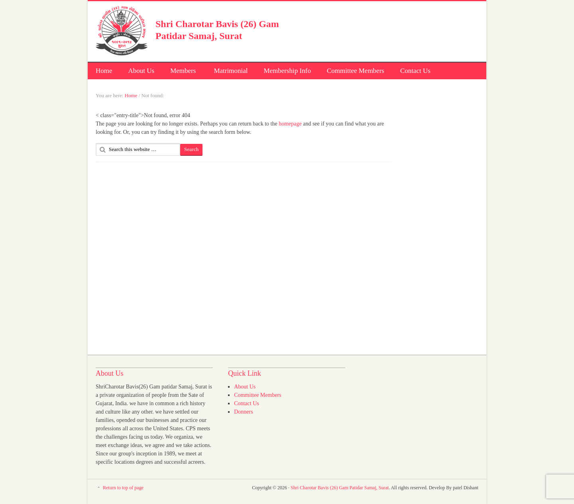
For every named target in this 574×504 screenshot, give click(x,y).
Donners (243, 412)
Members (182, 72)
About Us (141, 71)
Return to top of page (123, 487)
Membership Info (287, 71)
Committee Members (355, 71)
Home (104, 71)
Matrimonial (231, 71)
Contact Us (415, 71)
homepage (290, 124)
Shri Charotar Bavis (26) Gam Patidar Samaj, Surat (340, 487)
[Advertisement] (385, 30)
